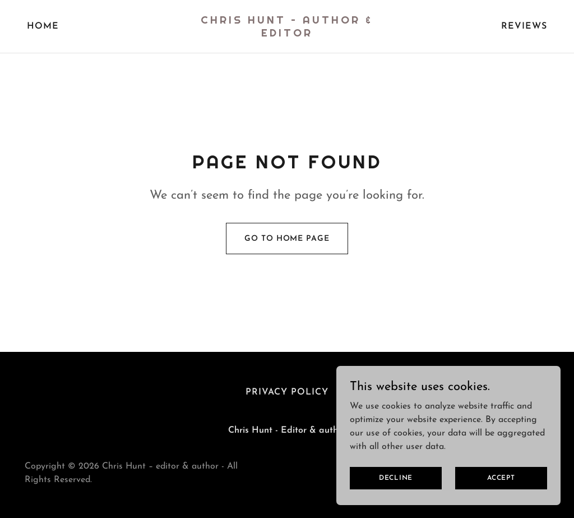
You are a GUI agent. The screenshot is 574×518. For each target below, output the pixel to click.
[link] (286, 34)
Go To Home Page (286, 239)
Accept (501, 477)
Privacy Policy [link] (287, 392)
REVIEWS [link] (524, 26)
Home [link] (43, 26)
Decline (396, 477)
